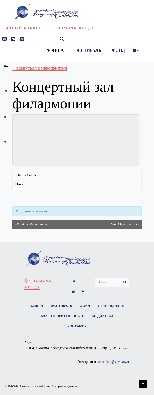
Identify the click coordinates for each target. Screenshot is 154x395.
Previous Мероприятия (31, 224)
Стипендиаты (111, 306)
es (5, 116)
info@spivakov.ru (117, 362)
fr (5, 142)
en (5, 91)
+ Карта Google (26, 175)
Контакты (77, 326)
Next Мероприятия (125, 224)
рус (6, 65)
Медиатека (102, 316)
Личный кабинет (23, 28)
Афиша (36, 306)
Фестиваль (61, 306)
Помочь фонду (76, 28)
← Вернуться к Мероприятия (39, 68)
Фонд (85, 306)
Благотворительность (62, 316)
